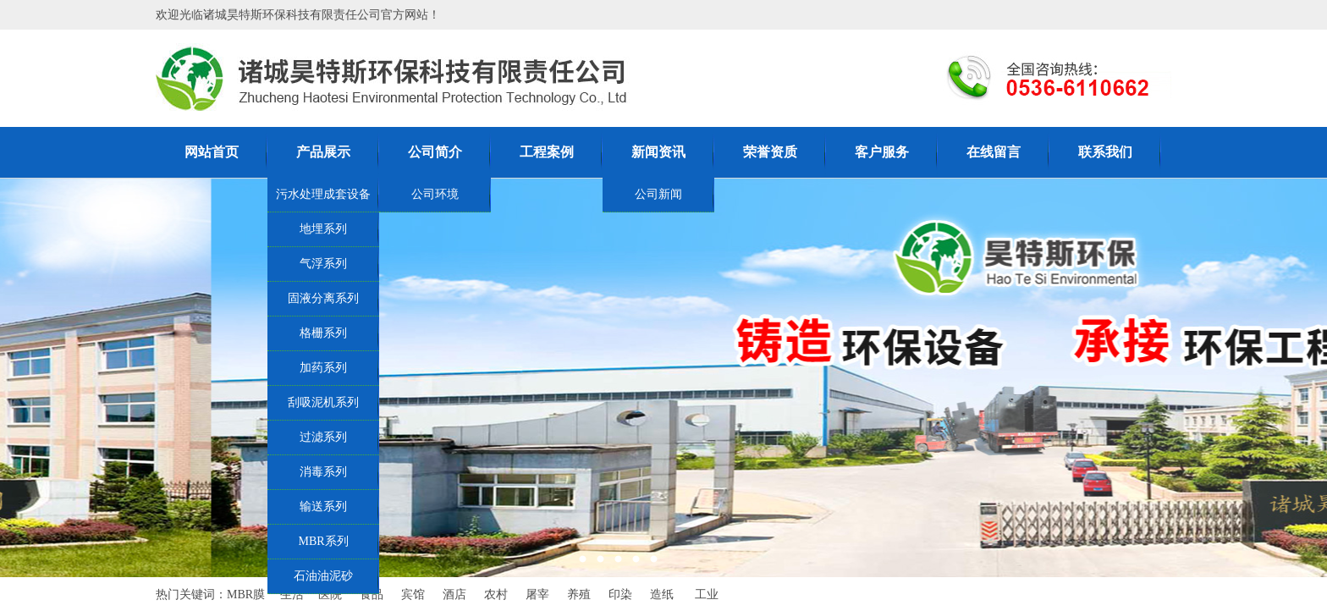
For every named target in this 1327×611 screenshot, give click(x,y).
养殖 (579, 594)
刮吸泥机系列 (323, 402)
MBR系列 (323, 541)
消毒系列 (323, 471)
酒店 (454, 594)
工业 (707, 594)
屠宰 (537, 594)
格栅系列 (323, 333)
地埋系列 (323, 229)
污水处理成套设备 (323, 194)
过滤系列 (323, 437)
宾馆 (413, 594)
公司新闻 (658, 194)
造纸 (662, 594)
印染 (620, 594)
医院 (330, 594)
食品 (371, 594)
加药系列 (323, 367)
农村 (496, 594)
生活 (292, 594)
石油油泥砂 (323, 576)
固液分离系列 (323, 298)
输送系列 (323, 506)
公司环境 (435, 194)
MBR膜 (246, 594)
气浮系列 (323, 263)
